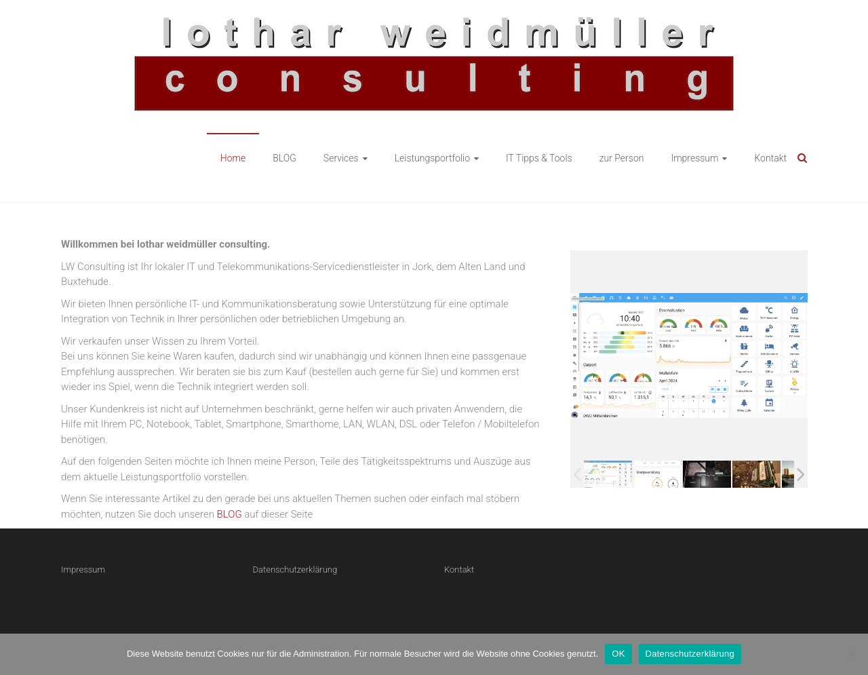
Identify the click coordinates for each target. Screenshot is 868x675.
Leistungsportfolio (432, 158)
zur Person (621, 158)
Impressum (694, 158)
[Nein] (851, 654)
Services (341, 158)
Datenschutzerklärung (295, 569)
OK (618, 654)
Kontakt (770, 158)
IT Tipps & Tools (539, 158)
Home (232, 158)
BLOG (284, 158)
